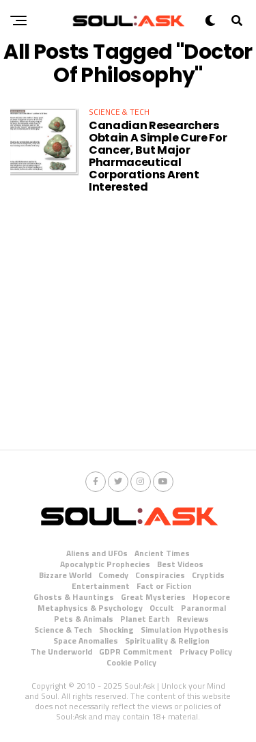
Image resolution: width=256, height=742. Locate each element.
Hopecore (211, 596)
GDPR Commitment (136, 651)
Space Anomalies (85, 640)
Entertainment (101, 585)
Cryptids (208, 574)
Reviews (193, 618)
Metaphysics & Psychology (90, 607)
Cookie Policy (131, 662)
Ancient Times (162, 553)
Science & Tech (63, 629)
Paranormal (203, 607)
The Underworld (61, 651)
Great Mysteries (153, 596)
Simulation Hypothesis (185, 629)
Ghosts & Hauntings (73, 596)
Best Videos (180, 564)
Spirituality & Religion (167, 640)
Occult (162, 607)
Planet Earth (145, 618)
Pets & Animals (83, 618)
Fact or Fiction (164, 585)
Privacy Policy (206, 651)
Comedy (113, 574)
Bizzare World (65, 574)
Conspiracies (160, 574)
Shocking (116, 629)
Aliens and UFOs (97, 553)
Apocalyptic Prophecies (105, 564)
